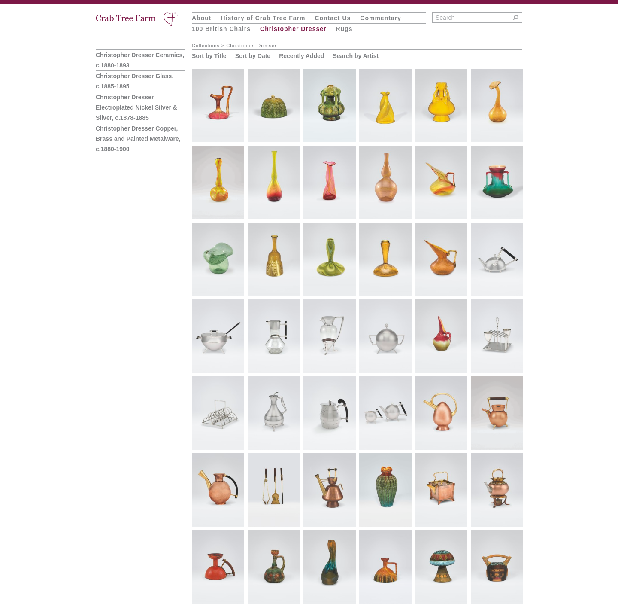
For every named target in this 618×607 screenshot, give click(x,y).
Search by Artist (356, 55)
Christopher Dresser (293, 28)
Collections (206, 45)
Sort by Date (252, 55)
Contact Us (333, 18)
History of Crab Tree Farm (263, 18)
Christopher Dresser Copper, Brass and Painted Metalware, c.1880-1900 (138, 139)
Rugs (344, 28)
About (201, 18)
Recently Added (301, 55)
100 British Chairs (221, 28)
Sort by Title (209, 55)
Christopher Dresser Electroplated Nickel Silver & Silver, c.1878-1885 (136, 107)
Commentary (380, 18)
